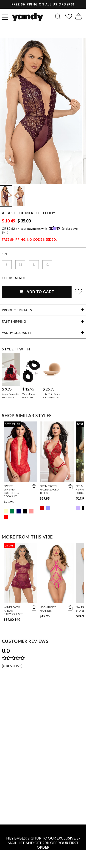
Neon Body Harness (48, 608)
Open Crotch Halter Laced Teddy (49, 489)
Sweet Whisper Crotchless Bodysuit (12, 491)
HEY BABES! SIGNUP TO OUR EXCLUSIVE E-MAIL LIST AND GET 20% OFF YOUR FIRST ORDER (43, 842)
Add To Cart (36, 292)
